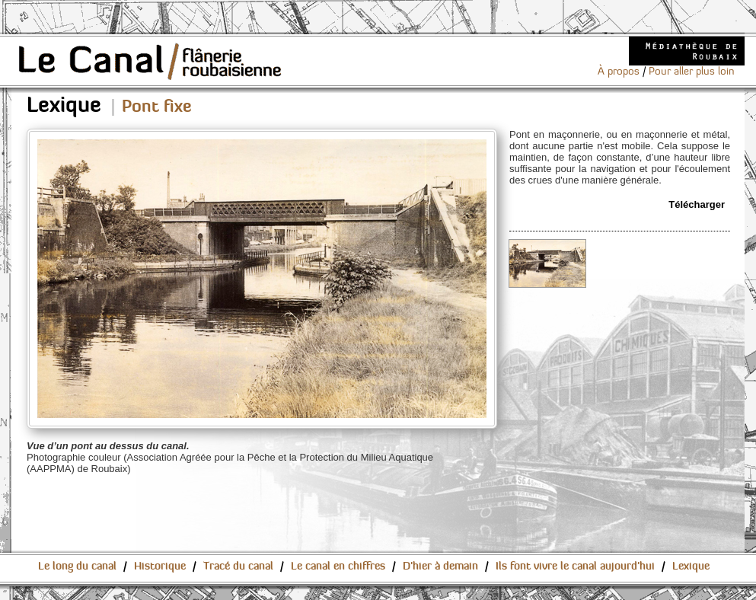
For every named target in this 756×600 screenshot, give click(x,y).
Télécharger (696, 204)
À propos (619, 71)
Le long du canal (77, 566)
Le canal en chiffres (338, 566)
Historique (160, 566)
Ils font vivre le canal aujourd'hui (575, 566)
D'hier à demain (440, 566)
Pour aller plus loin (692, 71)
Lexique (691, 566)
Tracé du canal (238, 566)
